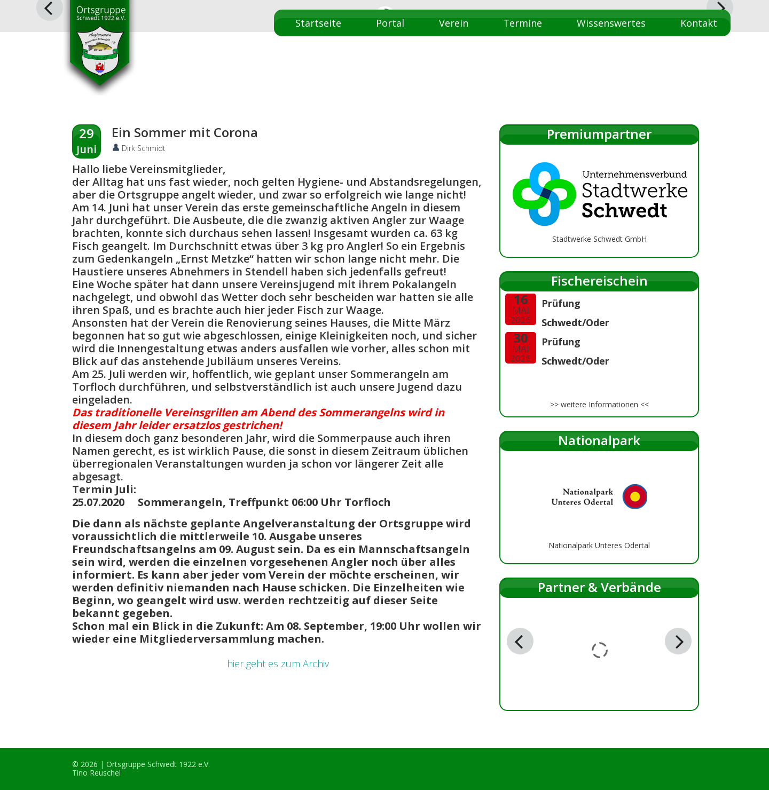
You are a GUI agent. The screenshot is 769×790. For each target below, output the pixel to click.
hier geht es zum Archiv (278, 663)
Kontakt (698, 23)
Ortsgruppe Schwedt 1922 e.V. (158, 764)
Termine (522, 23)
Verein (453, 23)
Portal (390, 23)
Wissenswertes (611, 23)
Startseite (318, 23)
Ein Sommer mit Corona (185, 132)
